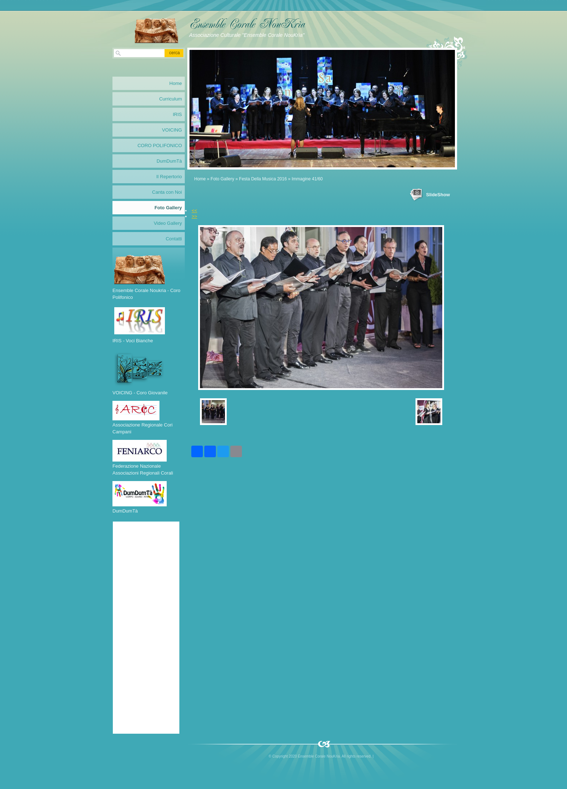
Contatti (174, 238)
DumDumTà (169, 161)
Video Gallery (168, 223)
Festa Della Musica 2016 (263, 178)
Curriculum (170, 99)
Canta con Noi (167, 192)
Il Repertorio (169, 176)
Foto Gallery (222, 178)
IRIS (177, 114)
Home (200, 178)
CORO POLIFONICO (159, 145)
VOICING (172, 130)
